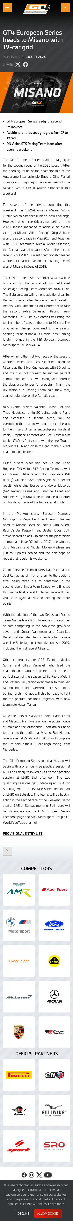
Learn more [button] (56, 1203)
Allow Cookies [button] (48, 1213)
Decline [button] (23, 1213)
